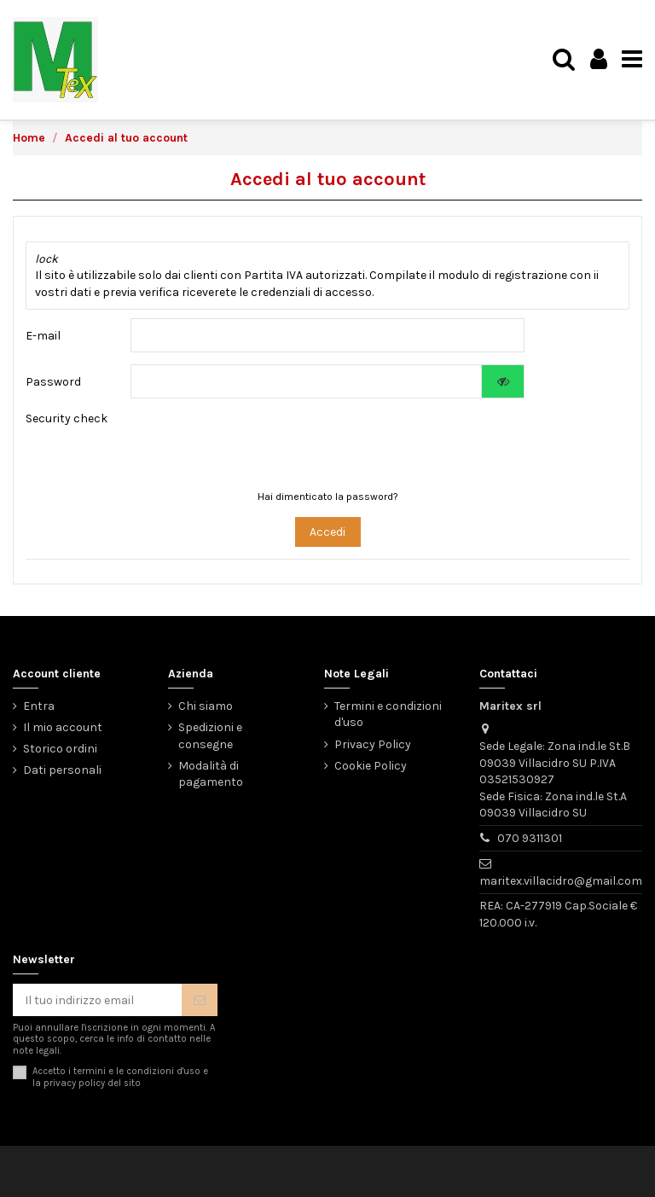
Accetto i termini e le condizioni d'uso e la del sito (120, 1077)
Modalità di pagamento (210, 774)
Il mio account (62, 727)
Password (53, 382)
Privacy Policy (372, 744)
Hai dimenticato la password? (328, 497)
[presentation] (313, 443)
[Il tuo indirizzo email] (97, 1000)
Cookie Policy (370, 765)
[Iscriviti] (199, 1000)
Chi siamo (205, 706)
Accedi (327, 532)
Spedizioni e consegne (210, 736)
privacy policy (74, 1083)
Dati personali (62, 770)
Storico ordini (60, 748)
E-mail (43, 335)
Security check (66, 418)
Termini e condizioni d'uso (388, 714)
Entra (39, 706)
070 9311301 (529, 838)
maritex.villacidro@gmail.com (560, 881)
